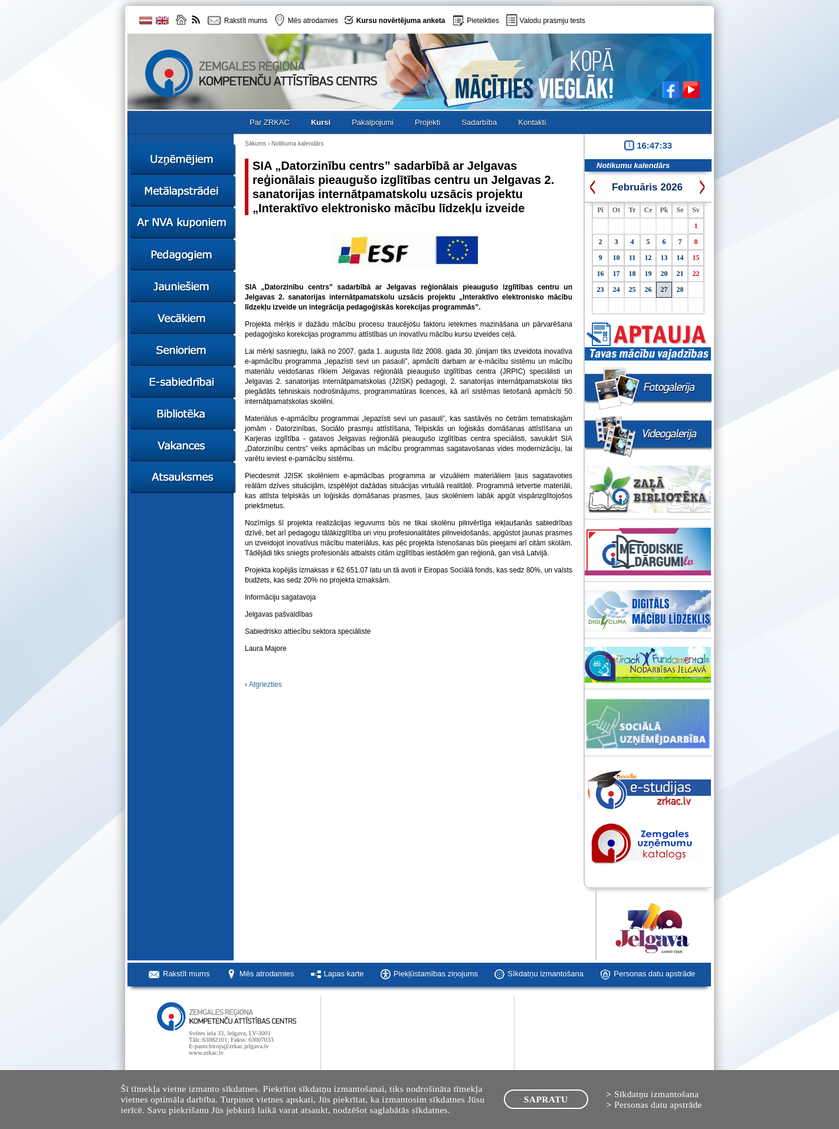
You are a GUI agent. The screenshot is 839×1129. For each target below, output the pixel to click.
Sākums (255, 143)
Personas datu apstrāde (654, 973)
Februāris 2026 (647, 187)
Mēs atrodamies (267, 973)
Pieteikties (483, 21)
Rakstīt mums (186, 973)
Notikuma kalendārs (297, 143)
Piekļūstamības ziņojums (436, 973)
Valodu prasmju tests (552, 21)
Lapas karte (344, 973)
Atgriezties (263, 684)
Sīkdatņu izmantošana (545, 973)
